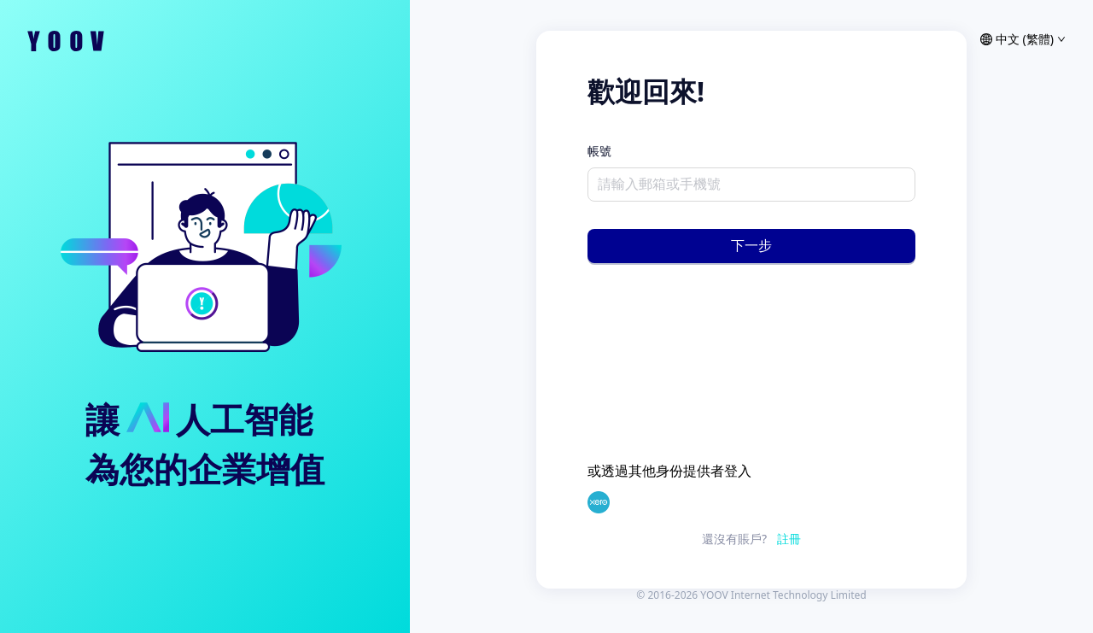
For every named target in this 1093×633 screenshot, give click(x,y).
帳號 (599, 151)
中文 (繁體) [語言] (1023, 39)
